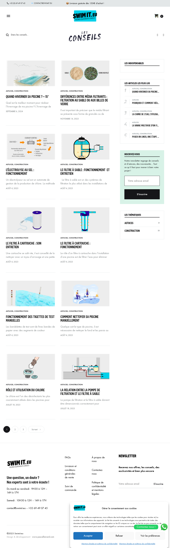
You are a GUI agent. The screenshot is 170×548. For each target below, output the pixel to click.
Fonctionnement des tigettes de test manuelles (30, 318)
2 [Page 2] (15, 429)
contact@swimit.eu (16, 508)
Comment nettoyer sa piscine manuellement (79, 318)
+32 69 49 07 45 (38, 508)
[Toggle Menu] (8, 16)
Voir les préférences (150, 540)
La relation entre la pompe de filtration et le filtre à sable (81, 392)
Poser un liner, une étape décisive (148, 136)
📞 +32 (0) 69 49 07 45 (16, 3)
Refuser (119, 540)
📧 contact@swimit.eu (41, 3)
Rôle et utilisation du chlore (26, 390)
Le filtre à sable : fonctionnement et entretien (85, 172)
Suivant (36, 429)
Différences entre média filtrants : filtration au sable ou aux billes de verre (84, 100)
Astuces (9, 91)
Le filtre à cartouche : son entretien (23, 245)
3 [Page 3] (23, 429)
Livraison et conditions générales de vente (70, 471)
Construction (21, 91)
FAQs (68, 457)
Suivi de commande (70, 488)
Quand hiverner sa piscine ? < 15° (28, 96)
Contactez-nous (97, 471)
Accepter (88, 540)
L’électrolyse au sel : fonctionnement (20, 172)
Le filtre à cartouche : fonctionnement (75, 245)
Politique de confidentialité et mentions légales (99, 488)
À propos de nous (98, 459)
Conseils (85, 35)
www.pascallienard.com (43, 536)
